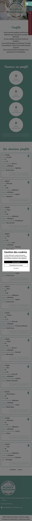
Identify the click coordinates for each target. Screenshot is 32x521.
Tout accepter (16, 262)
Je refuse (16, 268)
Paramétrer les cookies (16, 265)
